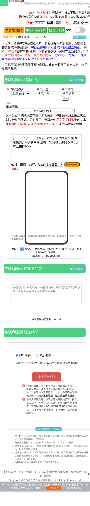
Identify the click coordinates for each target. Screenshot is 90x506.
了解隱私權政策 (73, 487)
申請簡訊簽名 (14, 30)
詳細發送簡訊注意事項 (48, 428)
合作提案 (40, 471)
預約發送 (45, 355)
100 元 (53, 16)
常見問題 (84, 12)
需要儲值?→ (80, 37)
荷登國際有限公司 (47, 479)
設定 (65, 98)
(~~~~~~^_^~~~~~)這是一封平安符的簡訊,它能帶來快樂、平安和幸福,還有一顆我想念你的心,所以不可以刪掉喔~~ (46, 148)
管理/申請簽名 (72, 164)
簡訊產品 (10, 471)
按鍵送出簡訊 (46, 377)
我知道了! (54, 487)
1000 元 (74, 16)
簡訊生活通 (26, 471)
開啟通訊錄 (77, 268)
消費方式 (56, 12)
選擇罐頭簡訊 (76, 79)
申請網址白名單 (36, 30)
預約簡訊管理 (62, 363)
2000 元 (85, 16)
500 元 (63, 16)
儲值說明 (27, 16)
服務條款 (76, 471)
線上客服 (70, 12)
